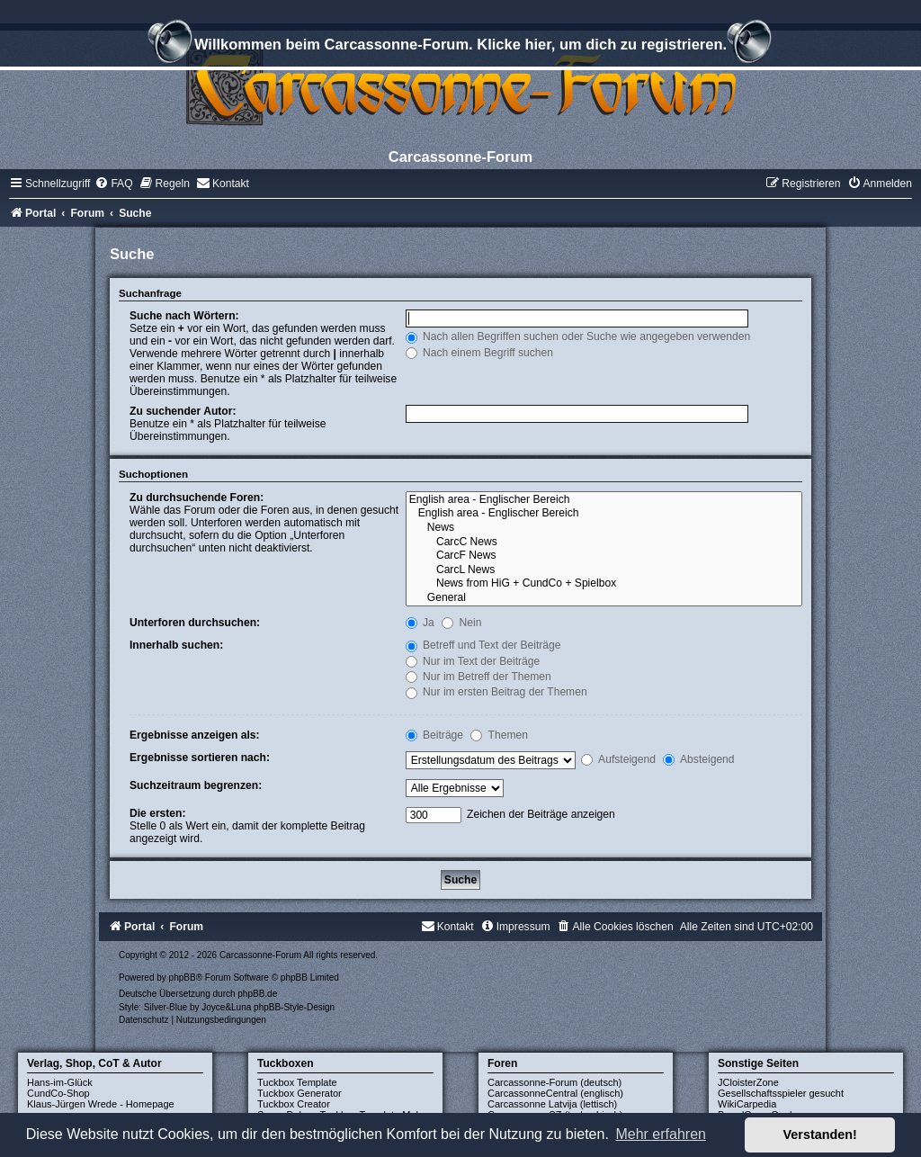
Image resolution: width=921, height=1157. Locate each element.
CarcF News (603, 556)
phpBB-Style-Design (294, 1007)
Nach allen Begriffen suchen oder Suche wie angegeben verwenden (578, 336)
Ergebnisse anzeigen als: (195, 735)
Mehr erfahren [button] (660, 1134)
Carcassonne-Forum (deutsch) (554, 1082)
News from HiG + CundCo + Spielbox (603, 584)
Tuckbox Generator (299, 1093)
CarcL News (603, 570)
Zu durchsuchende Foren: (197, 497)
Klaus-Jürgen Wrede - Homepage (100, 1104)
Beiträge (434, 735)
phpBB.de (257, 994)
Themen (499, 735)
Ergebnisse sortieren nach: (200, 757)
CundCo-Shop (58, 1093)
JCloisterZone (748, 1082)
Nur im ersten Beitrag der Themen (496, 692)
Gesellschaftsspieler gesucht (781, 1093)
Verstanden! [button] (820, 1134)
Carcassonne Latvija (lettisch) (552, 1104)
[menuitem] (113, 183)
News (603, 528)
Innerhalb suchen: (176, 645)
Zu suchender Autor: (183, 411)
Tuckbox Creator (293, 1104)
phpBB (182, 977)
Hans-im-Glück (60, 1082)
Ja (420, 622)
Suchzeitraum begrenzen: (196, 785)
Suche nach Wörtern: (184, 315)
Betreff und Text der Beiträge (483, 645)
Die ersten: (158, 813)
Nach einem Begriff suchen (479, 352)
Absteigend (698, 759)
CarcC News (603, 542)
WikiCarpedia (747, 1104)
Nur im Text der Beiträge (473, 661)
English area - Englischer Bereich (603, 500)
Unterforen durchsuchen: (195, 622)
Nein (461, 622)
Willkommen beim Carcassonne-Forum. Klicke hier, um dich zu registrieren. (460, 46)
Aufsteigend (618, 759)
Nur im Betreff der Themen (478, 676)
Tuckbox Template (297, 1082)
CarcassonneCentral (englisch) (555, 1093)
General (603, 598)
